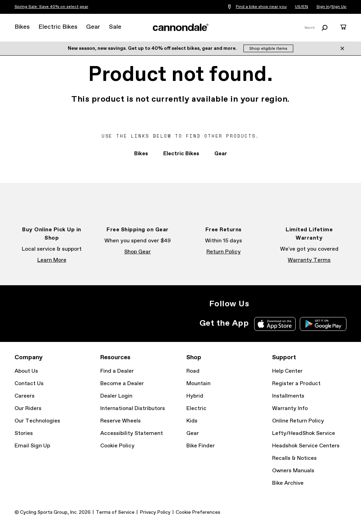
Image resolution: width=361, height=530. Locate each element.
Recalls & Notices (294, 458)
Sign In (323, 7)
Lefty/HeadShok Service (303, 433)
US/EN (301, 7)
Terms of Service (115, 512)
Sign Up (338, 7)
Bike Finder (200, 445)
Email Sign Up (32, 445)
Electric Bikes (57, 27)
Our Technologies (37, 421)
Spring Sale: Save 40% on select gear (51, 6)
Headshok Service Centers (306, 445)
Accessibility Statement (131, 433)
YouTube (304, 304)
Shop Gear (137, 251)
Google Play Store (323, 324)
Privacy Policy (155, 512)
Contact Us (29, 383)
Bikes (22, 27)
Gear (93, 27)
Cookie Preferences (198, 512)
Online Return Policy (298, 421)
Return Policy (223, 251)
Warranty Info (290, 408)
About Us (26, 371)
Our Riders (28, 408)
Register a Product (296, 383)
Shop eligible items (268, 49)
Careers (25, 396)
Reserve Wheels (120, 421)
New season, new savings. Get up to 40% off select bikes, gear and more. (153, 48)
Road (193, 371)
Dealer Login (116, 396)
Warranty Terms (309, 260)
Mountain (198, 383)
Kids (191, 421)
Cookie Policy (117, 445)
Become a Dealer (122, 383)
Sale (115, 27)
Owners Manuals (293, 470)
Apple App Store (275, 324)
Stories (24, 433)
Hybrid (194, 396)
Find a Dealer (117, 371)
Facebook (274, 304)
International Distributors (132, 408)
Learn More (51, 260)
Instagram (258, 304)
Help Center (287, 371)
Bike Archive (288, 483)
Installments (288, 396)
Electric (196, 408)
